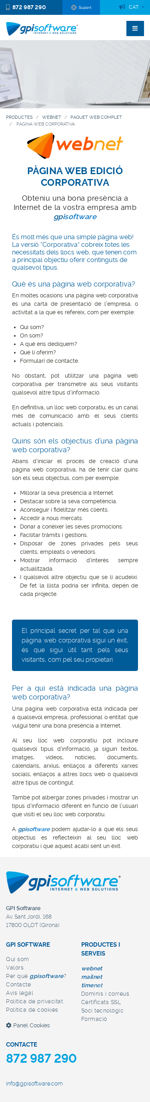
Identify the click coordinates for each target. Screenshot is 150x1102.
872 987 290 (26, 7)
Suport (81, 7)
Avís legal (19, 993)
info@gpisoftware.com (34, 1083)
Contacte (18, 984)
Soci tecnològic (102, 1010)
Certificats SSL (101, 1002)
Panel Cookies (28, 1025)
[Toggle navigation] (135, 28)
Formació (94, 1019)
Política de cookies (32, 1009)
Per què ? (36, 976)
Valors (15, 967)
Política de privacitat (34, 1001)
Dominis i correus (105, 993)
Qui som (17, 959)
